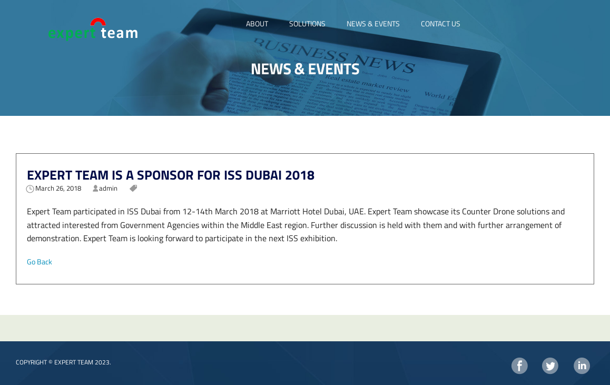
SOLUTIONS (307, 23)
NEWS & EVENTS (373, 23)
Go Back (39, 261)
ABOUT (257, 23)
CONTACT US (440, 23)
